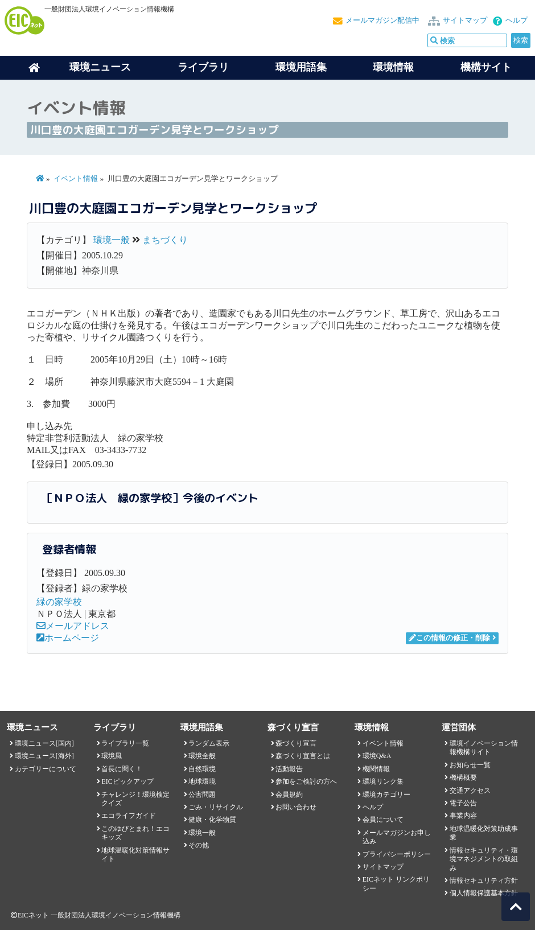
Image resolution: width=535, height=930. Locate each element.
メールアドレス (72, 626)
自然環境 (202, 769)
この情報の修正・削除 (449, 638)
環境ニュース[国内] (44, 743)
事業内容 (463, 816)
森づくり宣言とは (302, 756)
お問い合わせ (295, 807)
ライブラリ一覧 (125, 743)
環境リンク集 (383, 781)
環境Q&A (377, 756)
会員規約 (289, 795)
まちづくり (165, 240)
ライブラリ (203, 67)
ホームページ (67, 638)
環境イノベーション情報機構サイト (484, 747)
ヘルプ (516, 20)
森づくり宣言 (295, 743)
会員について (383, 820)
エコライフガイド (128, 816)
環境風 (111, 756)
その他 (198, 845)
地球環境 (202, 781)
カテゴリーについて (45, 769)
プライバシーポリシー (397, 854)
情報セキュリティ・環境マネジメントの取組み (484, 859)
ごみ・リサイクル (215, 807)
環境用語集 (301, 67)
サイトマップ (465, 20)
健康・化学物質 (212, 820)
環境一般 (111, 240)
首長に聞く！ (121, 769)
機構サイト (486, 67)
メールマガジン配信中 (382, 20)
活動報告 (289, 769)
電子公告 (463, 803)
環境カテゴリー (386, 795)
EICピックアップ (127, 781)
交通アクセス (470, 791)
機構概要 (463, 777)
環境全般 (202, 756)
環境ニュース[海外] (44, 756)
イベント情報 (76, 179)
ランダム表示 (208, 743)
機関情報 (376, 769)
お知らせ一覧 (470, 765)
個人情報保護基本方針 (484, 893)
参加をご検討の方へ (306, 781)
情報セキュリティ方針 (484, 880)
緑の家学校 (59, 602)
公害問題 (202, 795)
